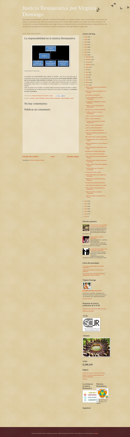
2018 (85, 201)
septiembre (89, 64)
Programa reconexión (88, 311)
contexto (32, 98)
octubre (88, 62)
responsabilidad (65, 98)
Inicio (53, 157)
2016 (85, 206)
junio (87, 72)
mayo (87, 75)
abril (87, 77)
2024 (85, 42)
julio (87, 69)
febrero (88, 82)
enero (87, 85)
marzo (87, 80)
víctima (72, 98)
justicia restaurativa (55, 98)
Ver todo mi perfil (87, 298)
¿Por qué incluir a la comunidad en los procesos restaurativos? (98, 225)
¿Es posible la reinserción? (93, 95)
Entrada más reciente (30, 157)
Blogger (96, 433)
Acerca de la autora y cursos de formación (94, 373)
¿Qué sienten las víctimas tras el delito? (96, 185)
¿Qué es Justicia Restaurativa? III (94, 116)
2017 (85, 203)
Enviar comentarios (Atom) (37, 160)
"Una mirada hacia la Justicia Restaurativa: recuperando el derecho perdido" (94, 274)
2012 (85, 216)
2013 (85, 214)
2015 (85, 209)
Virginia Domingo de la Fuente (93, 290)
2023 (85, 44)
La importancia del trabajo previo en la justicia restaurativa (99, 249)
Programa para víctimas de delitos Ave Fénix (94, 308)
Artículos (85, 379)
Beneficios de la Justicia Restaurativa (95, 109)
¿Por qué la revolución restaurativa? (95, 154)
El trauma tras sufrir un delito (93, 172)
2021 (85, 49)
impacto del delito (39, 98)
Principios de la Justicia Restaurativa (95, 182)
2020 (85, 52)
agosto (88, 67)
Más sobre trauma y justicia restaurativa (96, 136)
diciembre (88, 57)
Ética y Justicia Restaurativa (93, 118)
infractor (47, 98)
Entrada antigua (73, 157)
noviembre (89, 59)
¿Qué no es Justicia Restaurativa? (95, 130)
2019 (85, 55)
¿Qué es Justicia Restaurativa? (94, 127)
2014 (85, 211)
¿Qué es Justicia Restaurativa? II (94, 125)
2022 (85, 47)
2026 (85, 37)
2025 (85, 39)
